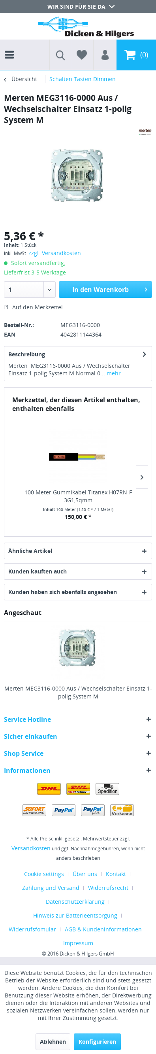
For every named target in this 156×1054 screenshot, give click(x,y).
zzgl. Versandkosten (54, 253)
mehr (113, 373)
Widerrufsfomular (32, 929)
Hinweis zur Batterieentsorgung (75, 915)
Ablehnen (53, 1041)
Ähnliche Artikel (30, 550)
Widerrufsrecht (108, 887)
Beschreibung (26, 354)
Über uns (85, 874)
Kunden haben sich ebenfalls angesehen (62, 592)
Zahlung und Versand (50, 887)
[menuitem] (11, 47)
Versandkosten (31, 848)
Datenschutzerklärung (75, 901)
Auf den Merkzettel (33, 307)
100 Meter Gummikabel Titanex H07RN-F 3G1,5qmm (78, 496)
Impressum (78, 943)
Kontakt (116, 874)
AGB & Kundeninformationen (103, 929)
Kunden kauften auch (37, 571)
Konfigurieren (97, 1041)
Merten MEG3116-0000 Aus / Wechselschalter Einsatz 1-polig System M (78, 692)
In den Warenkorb (109, 288)
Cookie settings (44, 874)
